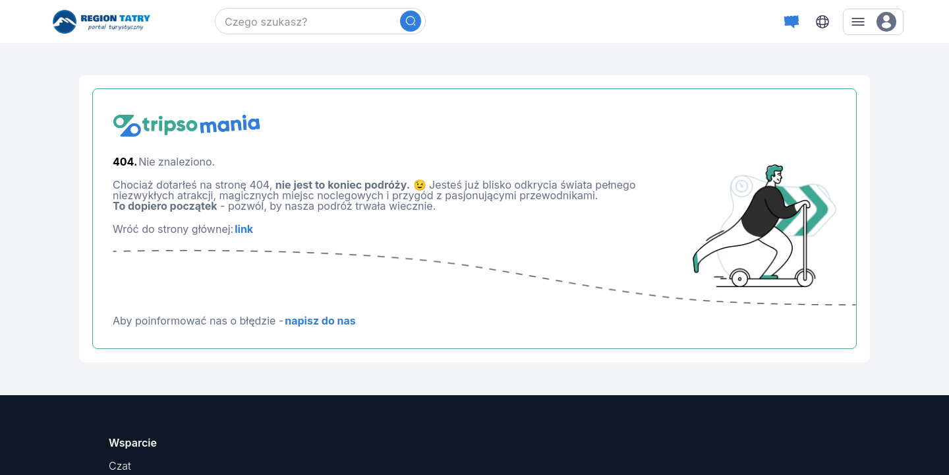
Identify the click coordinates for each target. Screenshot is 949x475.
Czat (120, 465)
